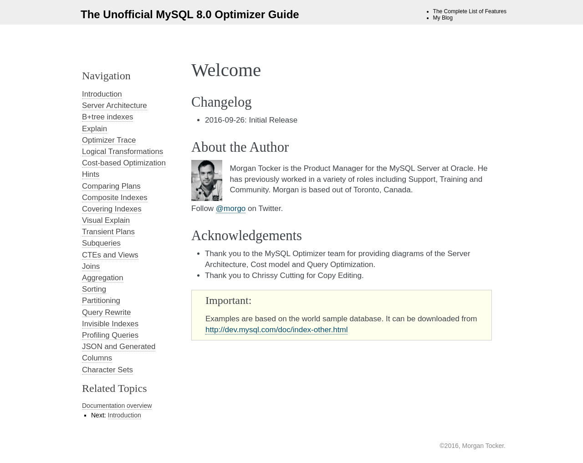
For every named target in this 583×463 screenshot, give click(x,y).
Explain (94, 128)
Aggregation (102, 277)
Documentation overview (117, 405)
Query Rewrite (106, 312)
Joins (91, 266)
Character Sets (107, 369)
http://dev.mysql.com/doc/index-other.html (276, 329)
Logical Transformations (122, 151)
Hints (90, 174)
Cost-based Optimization (124, 163)
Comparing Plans (111, 186)
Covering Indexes (112, 209)
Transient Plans (108, 231)
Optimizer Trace (109, 140)
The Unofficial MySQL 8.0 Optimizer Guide (190, 14)
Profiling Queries (110, 335)
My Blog (443, 18)
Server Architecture (114, 105)
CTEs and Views (110, 255)
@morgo (230, 208)
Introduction (102, 94)
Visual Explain (106, 220)
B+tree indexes (107, 117)
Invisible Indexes (110, 323)
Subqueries (101, 243)
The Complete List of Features (469, 11)
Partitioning (101, 300)
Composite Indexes (115, 197)
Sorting (94, 289)
